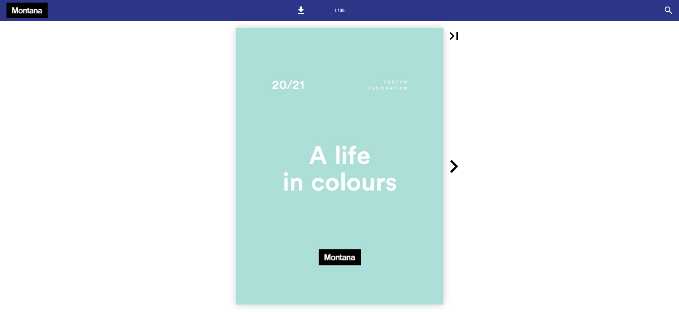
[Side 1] (339, 10)
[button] (301, 10)
